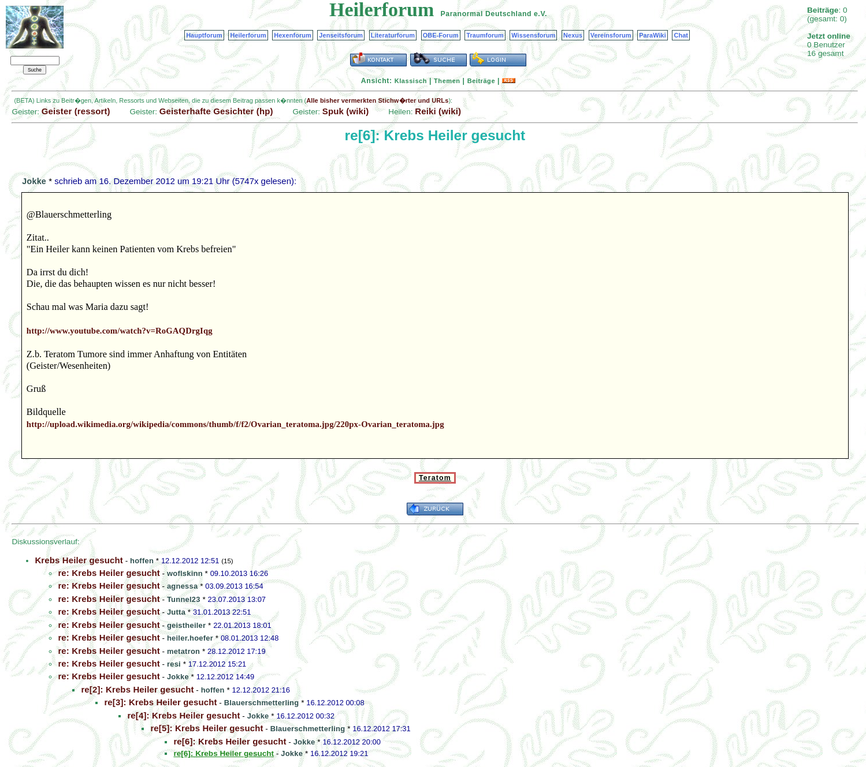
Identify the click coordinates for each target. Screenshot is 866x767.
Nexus (572, 35)
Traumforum (485, 35)
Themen (447, 80)
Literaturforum (393, 35)
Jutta (176, 612)
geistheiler (186, 625)
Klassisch (411, 80)
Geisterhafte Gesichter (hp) (216, 111)
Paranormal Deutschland (486, 14)
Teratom (435, 478)
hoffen (142, 560)
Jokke (34, 181)
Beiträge (481, 80)
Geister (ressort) (76, 111)
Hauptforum (204, 35)
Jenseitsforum (341, 35)
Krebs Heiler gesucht (79, 560)
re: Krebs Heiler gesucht (108, 573)
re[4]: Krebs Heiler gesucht (183, 715)
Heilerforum (248, 35)
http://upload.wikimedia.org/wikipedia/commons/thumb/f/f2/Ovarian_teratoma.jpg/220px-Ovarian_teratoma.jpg (235, 424)
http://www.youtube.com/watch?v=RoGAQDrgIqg (120, 330)
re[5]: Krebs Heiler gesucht (206, 728)
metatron (183, 651)
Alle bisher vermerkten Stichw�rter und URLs (377, 100)
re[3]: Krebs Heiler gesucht (160, 702)
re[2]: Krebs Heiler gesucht (137, 689)
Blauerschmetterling (261, 702)
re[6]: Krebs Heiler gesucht (229, 741)
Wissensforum (533, 35)
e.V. (540, 14)
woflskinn (185, 573)
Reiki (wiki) (438, 111)
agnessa (182, 586)
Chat (681, 35)
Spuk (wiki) (345, 111)
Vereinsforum (610, 35)
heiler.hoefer (190, 638)
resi (174, 664)
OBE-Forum (441, 35)
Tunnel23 (183, 599)
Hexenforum (292, 35)
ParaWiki (652, 35)
